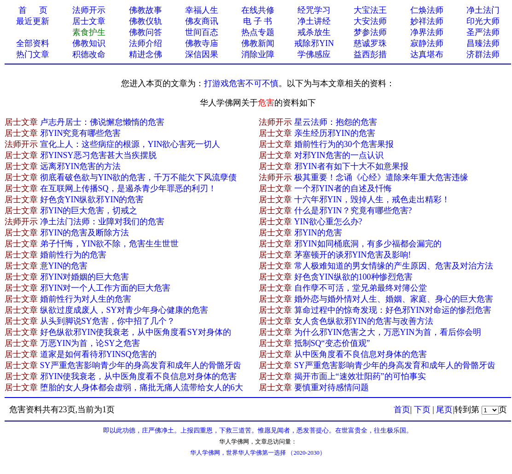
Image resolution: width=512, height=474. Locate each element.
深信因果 (201, 54)
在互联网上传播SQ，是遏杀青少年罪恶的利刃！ (128, 188)
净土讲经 (314, 21)
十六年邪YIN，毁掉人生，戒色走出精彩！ (372, 199)
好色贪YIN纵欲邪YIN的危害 (92, 199)
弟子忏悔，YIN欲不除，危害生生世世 (109, 243)
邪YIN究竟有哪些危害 (80, 133)
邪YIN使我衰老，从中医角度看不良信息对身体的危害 (138, 376)
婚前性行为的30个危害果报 (344, 144)
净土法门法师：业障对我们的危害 (102, 221)
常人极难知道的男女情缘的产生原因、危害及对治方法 (393, 265)
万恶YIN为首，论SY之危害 (90, 343)
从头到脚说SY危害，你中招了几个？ (107, 321)
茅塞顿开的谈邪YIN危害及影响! (352, 254)
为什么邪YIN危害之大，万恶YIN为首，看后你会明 (387, 332)
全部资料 (32, 43)
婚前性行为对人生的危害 (85, 299)
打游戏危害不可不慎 (241, 83)
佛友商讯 (201, 21)
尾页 (444, 409)
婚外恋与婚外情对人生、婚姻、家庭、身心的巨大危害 (393, 299)
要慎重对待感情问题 (331, 387)
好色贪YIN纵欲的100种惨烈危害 (353, 276)
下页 (422, 409)
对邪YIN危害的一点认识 (339, 155)
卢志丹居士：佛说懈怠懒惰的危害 (102, 122)
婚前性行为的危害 (73, 254)
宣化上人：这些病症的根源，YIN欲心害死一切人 (130, 144)
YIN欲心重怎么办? (328, 221)
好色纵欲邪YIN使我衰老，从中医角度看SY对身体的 (135, 332)
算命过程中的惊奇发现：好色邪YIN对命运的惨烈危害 (392, 310)
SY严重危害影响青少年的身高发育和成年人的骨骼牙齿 (140, 365)
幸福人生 (201, 10)
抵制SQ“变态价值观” (332, 343)
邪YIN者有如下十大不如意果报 (351, 166)
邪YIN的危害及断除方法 (84, 232)
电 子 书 (257, 21)
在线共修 (257, 10)
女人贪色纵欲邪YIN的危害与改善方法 (363, 321)
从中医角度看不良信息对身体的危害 (360, 354)
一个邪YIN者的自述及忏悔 (343, 188)
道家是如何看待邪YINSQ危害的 (98, 354)
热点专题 (257, 32)
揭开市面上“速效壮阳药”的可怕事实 (360, 376)
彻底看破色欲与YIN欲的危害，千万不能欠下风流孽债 (138, 177)
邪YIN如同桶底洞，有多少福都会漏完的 (368, 243)
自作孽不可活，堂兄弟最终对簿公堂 (360, 288)
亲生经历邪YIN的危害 (334, 133)
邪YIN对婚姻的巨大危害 (84, 276)
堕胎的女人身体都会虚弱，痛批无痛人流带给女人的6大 (141, 387)
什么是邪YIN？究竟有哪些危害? (353, 210)
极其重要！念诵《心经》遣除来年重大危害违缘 (381, 177)
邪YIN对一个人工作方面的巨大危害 (105, 288)
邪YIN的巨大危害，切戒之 (89, 210)
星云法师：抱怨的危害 (335, 122)
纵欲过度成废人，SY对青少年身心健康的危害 (124, 310)
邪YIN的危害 (318, 232)
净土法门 (483, 10)
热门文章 (32, 54)
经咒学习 (314, 10)
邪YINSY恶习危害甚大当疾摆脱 (98, 155)
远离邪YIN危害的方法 (80, 166)
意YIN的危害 (64, 265)
